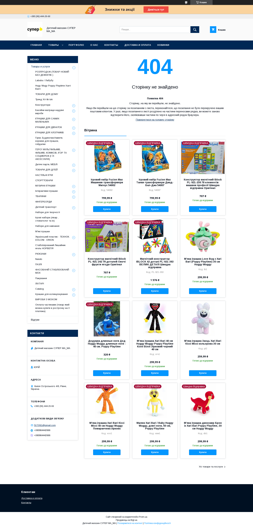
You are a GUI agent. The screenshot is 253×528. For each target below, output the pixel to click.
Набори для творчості (47, 212)
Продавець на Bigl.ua (126, 520)
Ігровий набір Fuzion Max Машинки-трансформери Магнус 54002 (107, 182)
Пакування (41, 278)
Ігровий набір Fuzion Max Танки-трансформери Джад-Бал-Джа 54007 (154, 182)
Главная (36, 45)
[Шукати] (194, 29)
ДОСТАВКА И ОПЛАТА (137, 45)
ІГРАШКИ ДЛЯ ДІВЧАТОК (48, 127)
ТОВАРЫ (53, 45)
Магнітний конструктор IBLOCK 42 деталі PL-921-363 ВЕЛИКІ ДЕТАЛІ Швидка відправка (155, 263)
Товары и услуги (40, 66)
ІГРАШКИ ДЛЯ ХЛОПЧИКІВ (49, 132)
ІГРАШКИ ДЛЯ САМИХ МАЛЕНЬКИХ (47, 120)
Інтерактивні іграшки (46, 191)
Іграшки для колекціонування (51, 294)
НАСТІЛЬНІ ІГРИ (44, 175)
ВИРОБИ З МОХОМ (46, 299)
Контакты (26, 502)
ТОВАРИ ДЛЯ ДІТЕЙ (46, 169)
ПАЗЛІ (38, 264)
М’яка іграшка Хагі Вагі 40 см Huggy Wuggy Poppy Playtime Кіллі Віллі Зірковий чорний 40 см (154, 345)
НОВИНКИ (163, 45)
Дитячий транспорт (45, 207)
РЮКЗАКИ (40, 253)
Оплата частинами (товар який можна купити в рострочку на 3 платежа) (52, 307)
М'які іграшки (42, 231)
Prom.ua (143, 517)
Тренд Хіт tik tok (44, 99)
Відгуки (35, 319)
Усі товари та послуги (211, 466)
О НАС (94, 45)
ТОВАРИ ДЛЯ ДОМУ (46, 94)
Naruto (38, 259)
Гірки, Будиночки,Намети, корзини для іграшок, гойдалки (49, 140)
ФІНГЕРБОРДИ (43, 201)
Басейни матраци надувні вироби (49, 112)
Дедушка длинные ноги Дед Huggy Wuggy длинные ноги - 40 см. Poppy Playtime (107, 343)
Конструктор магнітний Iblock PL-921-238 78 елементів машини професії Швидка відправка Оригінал (203, 183)
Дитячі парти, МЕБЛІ (46, 164)
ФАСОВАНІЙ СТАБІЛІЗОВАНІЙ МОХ (52, 271)
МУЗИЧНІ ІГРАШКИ (45, 185)
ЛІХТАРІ (39, 283)
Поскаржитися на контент (129, 523)
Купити (107, 209)
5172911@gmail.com (45, 425)
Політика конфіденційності (157, 523)
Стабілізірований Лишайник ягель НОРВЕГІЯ (50, 247)
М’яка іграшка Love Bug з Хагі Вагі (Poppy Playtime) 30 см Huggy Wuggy (202, 261)
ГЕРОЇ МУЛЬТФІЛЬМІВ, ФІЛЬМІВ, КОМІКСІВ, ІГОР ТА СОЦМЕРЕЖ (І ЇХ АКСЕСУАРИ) (51, 154)
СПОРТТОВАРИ (44, 180)
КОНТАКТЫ (111, 45)
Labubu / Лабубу (44, 80)
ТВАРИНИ (40, 196)
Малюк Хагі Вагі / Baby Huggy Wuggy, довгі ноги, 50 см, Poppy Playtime (155, 425)
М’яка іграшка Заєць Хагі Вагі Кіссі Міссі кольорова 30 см (202, 342)
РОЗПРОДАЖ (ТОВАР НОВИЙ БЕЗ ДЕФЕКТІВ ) (52, 73)
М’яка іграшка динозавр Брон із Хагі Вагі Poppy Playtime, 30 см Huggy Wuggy (203, 425)
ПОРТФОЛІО (76, 45)
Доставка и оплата (31, 498)
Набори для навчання (47, 226)
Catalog (39, 289)
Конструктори (42, 105)
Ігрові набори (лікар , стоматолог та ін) (47, 219)
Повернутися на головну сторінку (155, 119)
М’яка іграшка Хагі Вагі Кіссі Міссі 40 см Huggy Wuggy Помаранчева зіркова (106, 425)
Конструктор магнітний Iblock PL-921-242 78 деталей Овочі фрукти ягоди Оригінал (107, 261)
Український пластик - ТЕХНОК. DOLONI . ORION (52, 238)
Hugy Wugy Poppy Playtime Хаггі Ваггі (53, 87)
